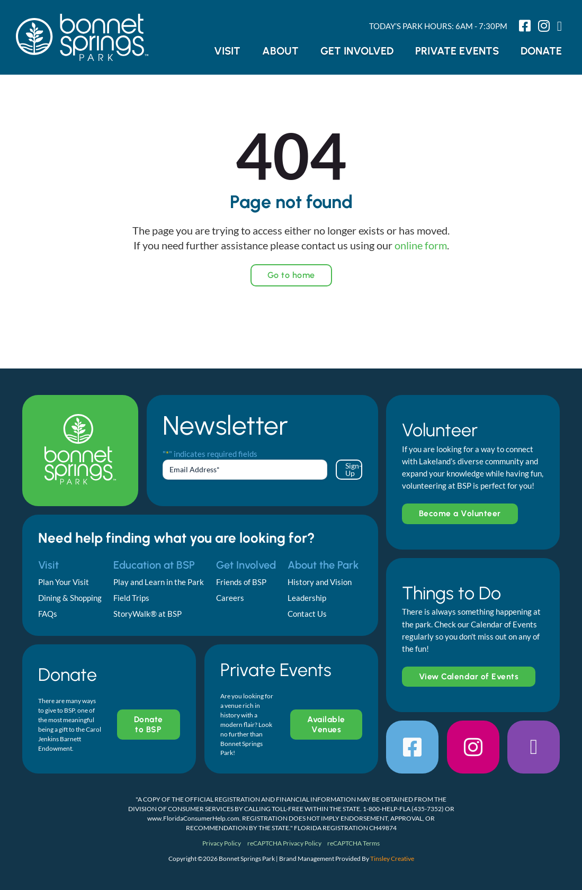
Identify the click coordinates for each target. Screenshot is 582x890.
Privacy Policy (221, 843)
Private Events (457, 50)
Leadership (307, 598)
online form (421, 245)
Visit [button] (227, 50)
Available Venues (326, 724)
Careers (230, 598)
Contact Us (307, 613)
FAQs (47, 613)
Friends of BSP (241, 582)
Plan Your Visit (63, 582)
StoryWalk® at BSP (147, 613)
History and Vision (320, 582)
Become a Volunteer (460, 513)
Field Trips (131, 598)
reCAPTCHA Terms (353, 843)
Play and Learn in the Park (158, 582)
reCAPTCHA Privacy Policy (284, 843)
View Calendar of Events (469, 676)
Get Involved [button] (356, 50)
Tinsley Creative (392, 858)
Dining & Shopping (70, 598)
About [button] (280, 50)
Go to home (291, 275)
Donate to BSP (148, 724)
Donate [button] (541, 50)
